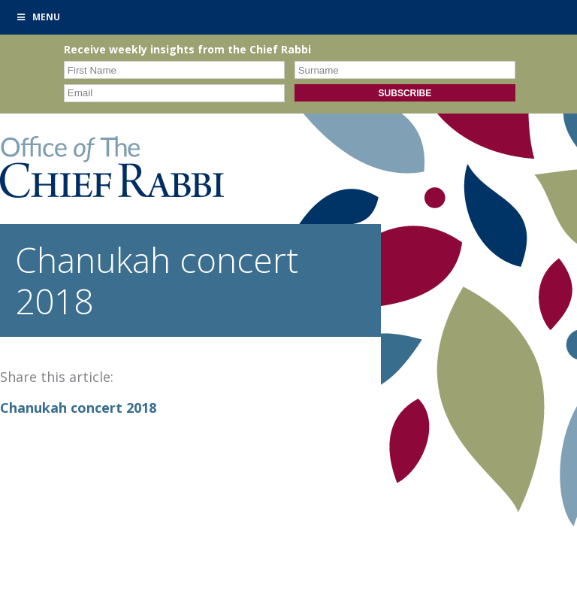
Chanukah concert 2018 (78, 407)
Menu (37, 17)
